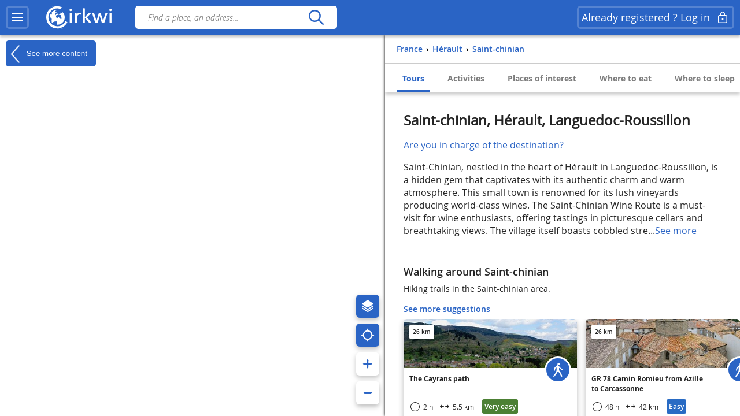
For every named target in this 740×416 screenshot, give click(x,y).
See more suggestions (447, 308)
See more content (46, 53)
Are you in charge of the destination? (484, 145)
